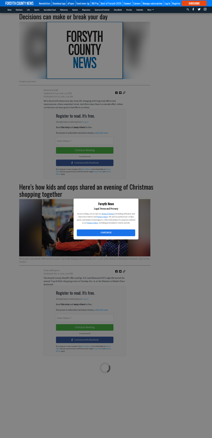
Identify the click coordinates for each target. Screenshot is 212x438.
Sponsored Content (102, 9)
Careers (137, 3)
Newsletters (44, 3)
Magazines (86, 9)
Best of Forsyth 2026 (111, 3)
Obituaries (64, 9)
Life (28, 9)
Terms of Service (108, 214)
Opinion (75, 9)
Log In (167, 3)
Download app (59, 3)
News (9, 9)
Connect (127, 3)
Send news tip (83, 3)
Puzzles (129, 9)
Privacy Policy (102, 217)
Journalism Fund (50, 9)
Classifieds (118, 9)
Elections (19, 9)
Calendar (139, 9)
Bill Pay (95, 3)
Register (176, 3)
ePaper (71, 3)
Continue (106, 232)
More (151, 9)
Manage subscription (152, 3)
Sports (36, 9)
